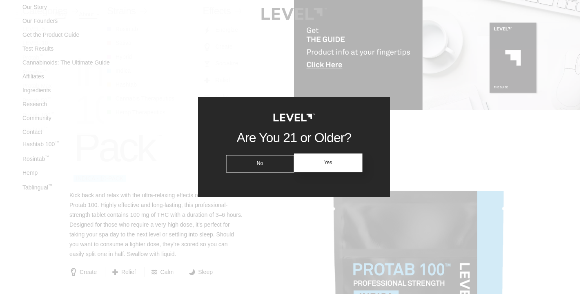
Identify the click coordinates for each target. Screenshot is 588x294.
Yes (329, 163)
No (258, 163)
